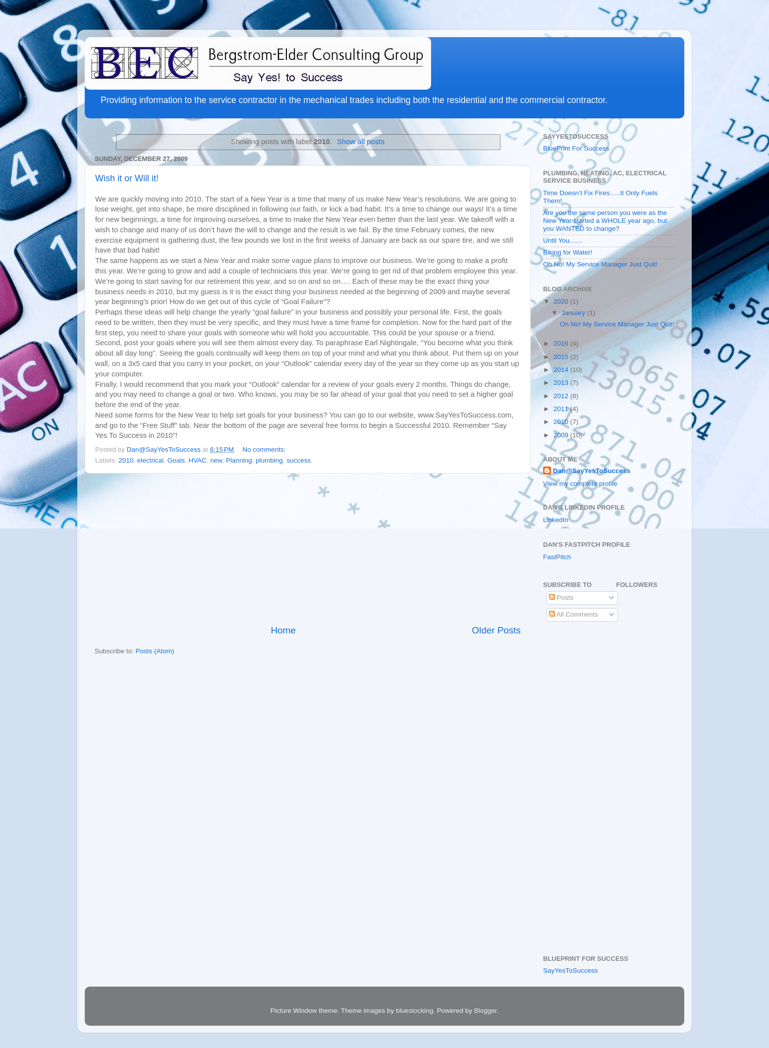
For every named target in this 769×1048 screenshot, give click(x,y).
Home (283, 630)
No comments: (264, 449)
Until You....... (563, 240)
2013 (561, 382)
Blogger (485, 1010)
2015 (561, 357)
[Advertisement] (307, 549)
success (298, 460)
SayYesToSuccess (570, 970)
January (574, 312)
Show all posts (360, 142)
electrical (150, 460)
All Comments (573, 614)
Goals (176, 460)
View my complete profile (580, 483)
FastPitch (557, 557)
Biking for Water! (567, 252)
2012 (561, 396)
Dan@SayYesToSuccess (591, 470)
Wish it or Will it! (127, 178)
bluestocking (414, 1010)
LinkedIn (555, 520)
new (216, 460)
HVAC (197, 460)
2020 (561, 301)
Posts (561, 597)
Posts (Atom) (155, 651)
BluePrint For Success (576, 148)
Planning (239, 460)
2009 (561, 435)
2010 (125, 460)
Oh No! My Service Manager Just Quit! (600, 264)
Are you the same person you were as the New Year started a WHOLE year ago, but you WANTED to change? (605, 220)
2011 (561, 409)
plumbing (269, 460)
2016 (561, 343)
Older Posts (496, 630)
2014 (561, 369)
